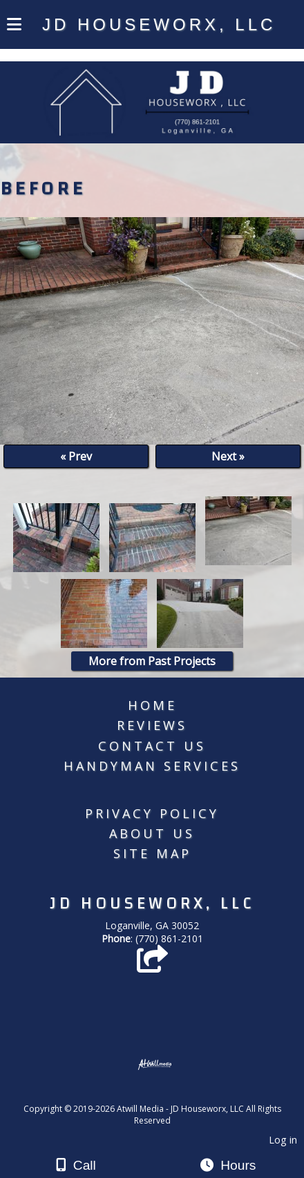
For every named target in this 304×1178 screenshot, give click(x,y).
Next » (228, 456)
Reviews (152, 725)
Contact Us (152, 746)
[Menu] (14, 26)
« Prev (76, 456)
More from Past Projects (152, 661)
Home (152, 705)
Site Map (152, 853)
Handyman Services (152, 766)
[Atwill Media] (164, 1093)
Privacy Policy (152, 813)
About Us (152, 833)
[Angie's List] (152, 965)
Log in (283, 1139)
